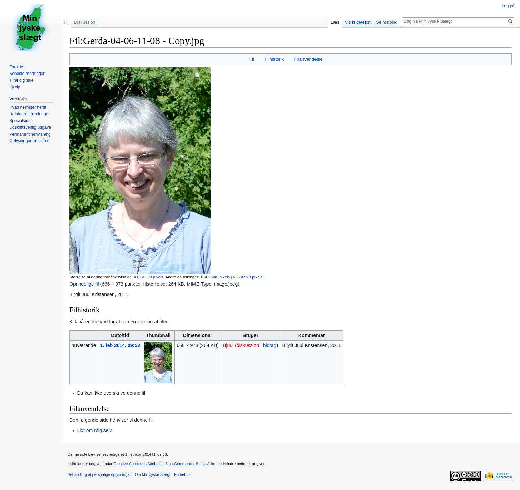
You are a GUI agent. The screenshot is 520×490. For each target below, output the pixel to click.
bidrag (270, 345)
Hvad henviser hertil (27, 107)
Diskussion (85, 22)
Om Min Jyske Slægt (152, 474)
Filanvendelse (308, 59)
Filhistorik (274, 59)
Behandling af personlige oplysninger (99, 474)
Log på (508, 5)
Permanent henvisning (29, 134)
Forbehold (182, 474)
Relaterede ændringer (29, 113)
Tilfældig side (21, 80)
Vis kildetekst (357, 22)
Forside (16, 67)
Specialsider (20, 120)
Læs (335, 22)
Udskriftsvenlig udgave (30, 127)
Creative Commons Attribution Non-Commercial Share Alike (164, 464)
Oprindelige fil (84, 284)
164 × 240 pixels (215, 277)
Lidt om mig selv (94, 430)
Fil (251, 59)
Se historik (386, 22)
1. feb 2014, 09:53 (120, 345)
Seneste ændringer (26, 73)
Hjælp (14, 87)
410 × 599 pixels (148, 277)
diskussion (248, 345)
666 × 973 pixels (247, 277)
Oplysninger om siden (29, 140)
